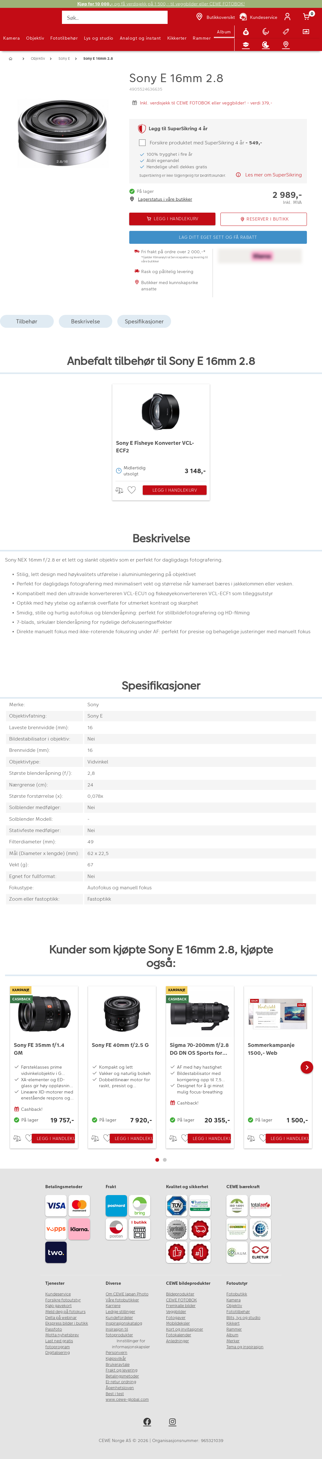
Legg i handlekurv (175, 490)
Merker (233, 1341)
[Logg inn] (288, 17)
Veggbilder (176, 1312)
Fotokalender (178, 1335)
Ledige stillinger (120, 1312)
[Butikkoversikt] (215, 17)
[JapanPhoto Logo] (18, 21)
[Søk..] (114, 17)
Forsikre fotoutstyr (63, 1300)
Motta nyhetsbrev (62, 1335)
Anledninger (177, 1341)
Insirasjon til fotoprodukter (119, 1332)
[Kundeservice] (258, 17)
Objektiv (35, 38)
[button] (307, 1067)
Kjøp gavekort (58, 1306)
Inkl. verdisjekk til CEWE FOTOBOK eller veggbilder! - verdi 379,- (206, 103)
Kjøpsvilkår (116, 1358)
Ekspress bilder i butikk (66, 1323)
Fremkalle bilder (181, 1306)
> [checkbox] (121, 490)
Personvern (116, 1353)
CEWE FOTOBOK (181, 1300)
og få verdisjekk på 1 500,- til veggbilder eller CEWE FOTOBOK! (161, 4)
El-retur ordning (121, 1382)
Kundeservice (58, 1294)
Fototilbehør (64, 38)
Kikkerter (177, 38)
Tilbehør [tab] (26, 321)
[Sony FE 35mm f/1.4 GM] (44, 1056)
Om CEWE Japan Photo (127, 1294)
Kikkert (233, 1323)
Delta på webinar (61, 1318)
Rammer (202, 38)
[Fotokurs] (247, 44)
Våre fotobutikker (122, 1300)
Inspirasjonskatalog (124, 1323)
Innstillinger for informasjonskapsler (131, 1344)
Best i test (115, 1394)
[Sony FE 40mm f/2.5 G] (122, 1056)
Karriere (113, 1306)
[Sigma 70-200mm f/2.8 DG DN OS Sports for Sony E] (200, 1056)
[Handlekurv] (307, 17)
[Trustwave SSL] (201, 1206)
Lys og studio (99, 38)
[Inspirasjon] (267, 44)
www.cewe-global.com (127, 1399)
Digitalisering (57, 1353)
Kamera (11, 38)
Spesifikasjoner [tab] (144, 321)
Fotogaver (176, 1318)
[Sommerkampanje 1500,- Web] (278, 1056)
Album (224, 32)
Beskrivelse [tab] (85, 321)
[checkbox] (132, 490)
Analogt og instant (140, 38)
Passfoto (53, 1329)
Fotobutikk (236, 1294)
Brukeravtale (118, 1364)
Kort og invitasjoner (184, 1329)
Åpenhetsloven (120, 1388)
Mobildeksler (178, 1323)
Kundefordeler (119, 1318)
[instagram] (174, 1423)
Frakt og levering (121, 1370)
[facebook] (148, 1423)
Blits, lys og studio (243, 1318)
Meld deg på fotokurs (65, 1312)
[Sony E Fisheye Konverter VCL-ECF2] (160, 431)
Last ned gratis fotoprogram (59, 1344)
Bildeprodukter (180, 1294)
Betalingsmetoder (122, 1376)
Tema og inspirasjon (245, 1347)
